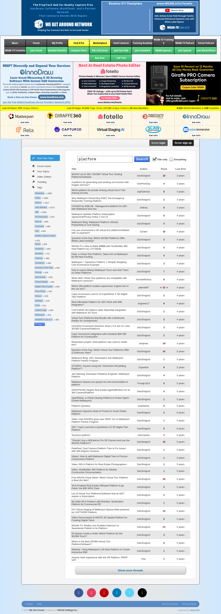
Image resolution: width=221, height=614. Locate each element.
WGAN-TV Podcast (184, 43)
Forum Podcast (206, 43)
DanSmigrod (143, 175)
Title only (160, 159)
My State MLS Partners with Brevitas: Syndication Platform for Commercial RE (97, 503)
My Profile (57, 43)
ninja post (194, 610)
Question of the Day (44, 268)
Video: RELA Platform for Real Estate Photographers (99, 464)
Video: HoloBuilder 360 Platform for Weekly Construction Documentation (94, 471)
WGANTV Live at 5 (43, 319)
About (15, 43)
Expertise (143, 367)
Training (38, 258)
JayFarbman (143, 191)
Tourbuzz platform (80, 435)
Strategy (39, 301)
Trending (39, 181)
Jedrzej (143, 207)
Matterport (39, 315)
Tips (37, 231)
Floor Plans (40, 291)
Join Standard (142, 50)
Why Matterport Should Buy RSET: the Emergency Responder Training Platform (97, 199)
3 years (181, 175)
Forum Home (41, 166)
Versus (38, 296)
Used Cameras (121, 43)
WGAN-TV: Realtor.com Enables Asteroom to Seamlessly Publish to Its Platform (95, 527)
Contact (29, 604)
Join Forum (36, 50)
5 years (181, 351)
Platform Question (80, 405)
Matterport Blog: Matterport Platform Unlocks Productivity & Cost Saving (94, 223)
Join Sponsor (184, 50)
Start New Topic (43, 158)
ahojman (143, 343)
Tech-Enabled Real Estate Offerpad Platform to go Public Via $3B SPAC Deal (97, 487)
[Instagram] (91, 592)
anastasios (143, 405)
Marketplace (100, 43)
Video (37, 198)
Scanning (39, 226)
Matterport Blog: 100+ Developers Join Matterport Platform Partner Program (97, 359)
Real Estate (40, 277)
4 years (181, 215)
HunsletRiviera (143, 279)
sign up (183, 142)
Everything (178, 159)
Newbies (39, 253)
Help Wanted (41, 207)
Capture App (40, 310)
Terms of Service (170, 604)
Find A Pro (78, 43)
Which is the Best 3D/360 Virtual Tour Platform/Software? (90, 543)
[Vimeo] (129, 592)
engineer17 (144, 303)
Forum (36, 43)
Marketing (39, 193)
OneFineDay (143, 183)
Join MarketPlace (206, 50)
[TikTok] (142, 592)
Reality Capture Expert (45, 236)
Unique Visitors (28, 108)
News (37, 244)
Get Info (25, 122)
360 (36, 212)
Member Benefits (57, 50)
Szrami (143, 231)
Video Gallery (41, 176)
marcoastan (143, 435)
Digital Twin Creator (44, 286)
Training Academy (142, 43)
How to (38, 221)
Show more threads (130, 570)
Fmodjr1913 (143, 383)
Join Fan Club (121, 50)
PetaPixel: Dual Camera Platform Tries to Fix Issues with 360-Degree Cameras (98, 449)
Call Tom (121, 58)
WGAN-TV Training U (164, 41)
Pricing (38, 272)
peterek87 (143, 287)
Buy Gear (100, 58)
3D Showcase (41, 217)
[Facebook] (78, 592)
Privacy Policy (189, 604)
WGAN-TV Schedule (15, 50)
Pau (144, 559)
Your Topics (40, 171)
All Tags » (39, 324)
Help (39, 604)
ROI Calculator (100, 50)
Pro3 (37, 305)
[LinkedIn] (116, 592)
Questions (39, 263)
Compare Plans (79, 50)
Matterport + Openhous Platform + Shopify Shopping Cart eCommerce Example (98, 263)
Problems (39, 249)
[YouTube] (104, 592)
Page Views (92, 108)
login (158, 142)
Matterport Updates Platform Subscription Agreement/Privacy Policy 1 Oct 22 (93, 215)
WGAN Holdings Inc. (67, 610)
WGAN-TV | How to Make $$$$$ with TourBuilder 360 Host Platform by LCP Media (99, 247)
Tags (37, 187)
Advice (38, 203)
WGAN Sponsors (163, 50)
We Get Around (36, 610)
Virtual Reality (41, 282)
